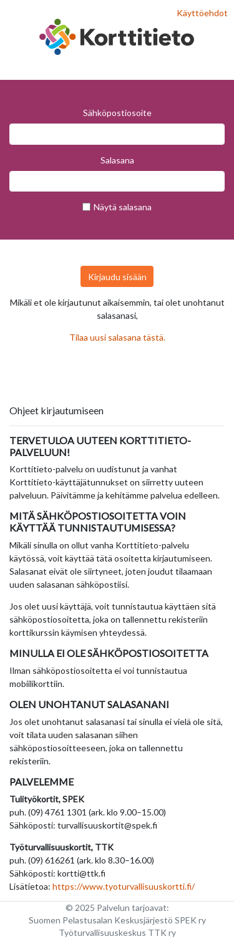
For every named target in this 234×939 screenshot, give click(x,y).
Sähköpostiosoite (117, 112)
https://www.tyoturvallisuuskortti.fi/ (123, 886)
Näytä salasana (123, 207)
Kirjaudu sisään (117, 276)
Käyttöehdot (202, 12)
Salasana (117, 160)
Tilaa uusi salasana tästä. (117, 337)
